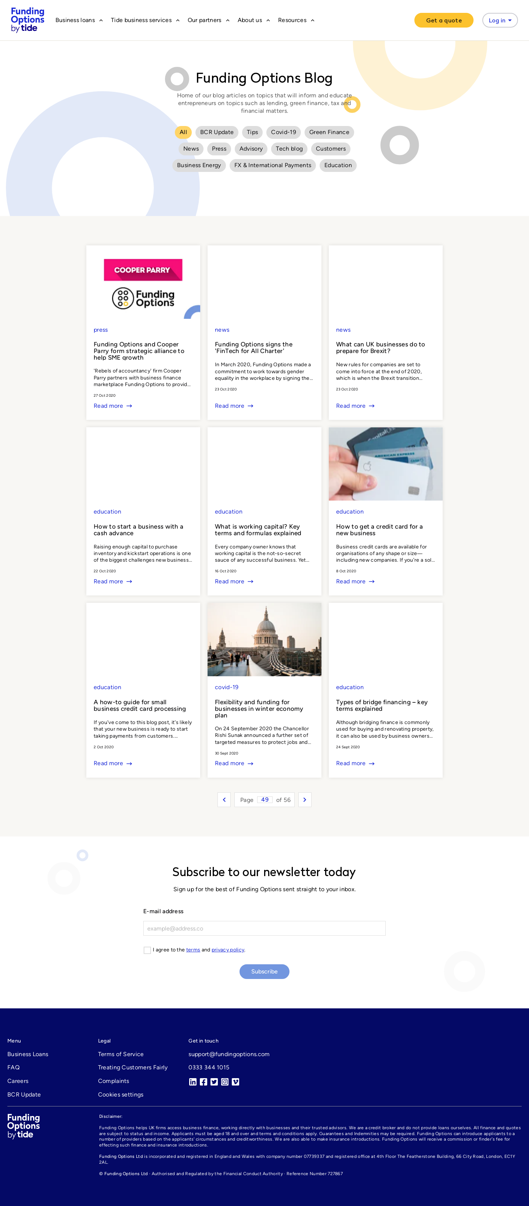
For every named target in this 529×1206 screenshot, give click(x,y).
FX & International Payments (272, 165)
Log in (501, 20)
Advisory (251, 148)
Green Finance (329, 132)
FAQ (13, 1067)
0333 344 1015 (208, 1067)
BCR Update (217, 132)
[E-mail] (264, 928)
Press (219, 148)
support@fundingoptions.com (229, 1054)
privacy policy (228, 950)
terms (193, 950)
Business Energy (199, 165)
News (191, 148)
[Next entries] (305, 799)
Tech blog (289, 148)
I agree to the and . (199, 950)
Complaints (113, 1080)
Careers (17, 1080)
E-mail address (163, 911)
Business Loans (27, 1054)
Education (338, 165)
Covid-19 (283, 132)
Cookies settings (121, 1094)
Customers (331, 148)
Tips (252, 132)
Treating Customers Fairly (133, 1067)
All (183, 132)
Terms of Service (121, 1054)
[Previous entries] (224, 799)
